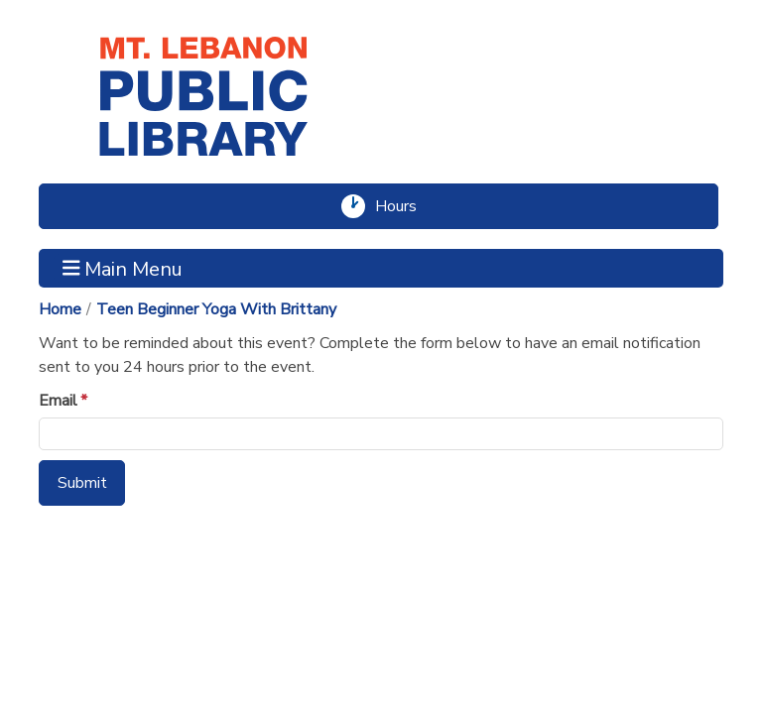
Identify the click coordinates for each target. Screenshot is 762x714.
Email (58, 401)
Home (60, 309)
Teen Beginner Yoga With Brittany (216, 309)
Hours (404, 206)
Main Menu (123, 268)
